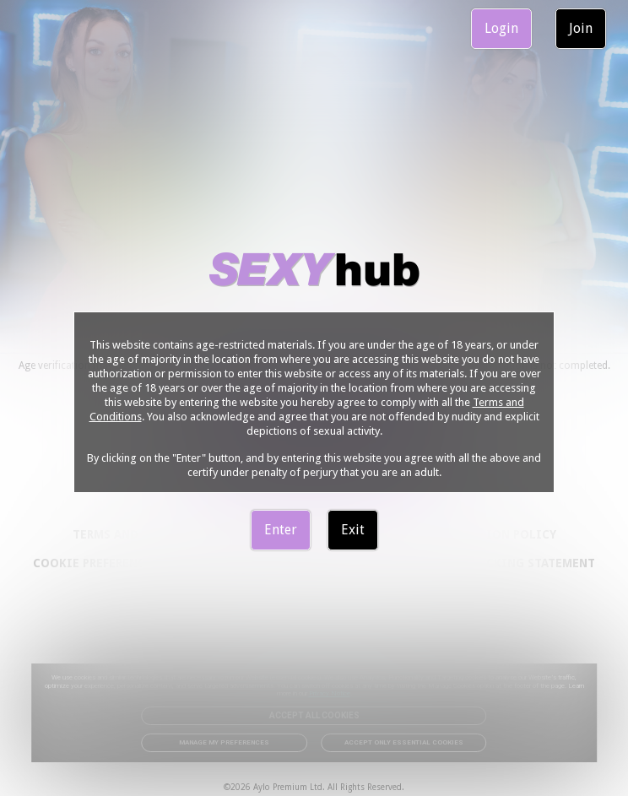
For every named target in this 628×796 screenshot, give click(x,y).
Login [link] (501, 28)
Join (581, 28)
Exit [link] (353, 530)
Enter (280, 530)
